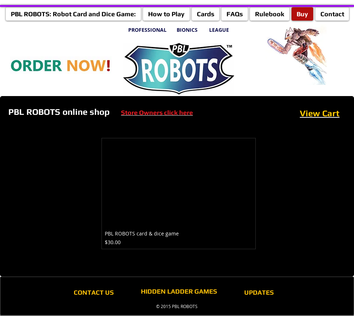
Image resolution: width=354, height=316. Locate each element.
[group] (179, 193)
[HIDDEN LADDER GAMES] (179, 291)
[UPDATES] (259, 292)
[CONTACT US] (93, 292)
